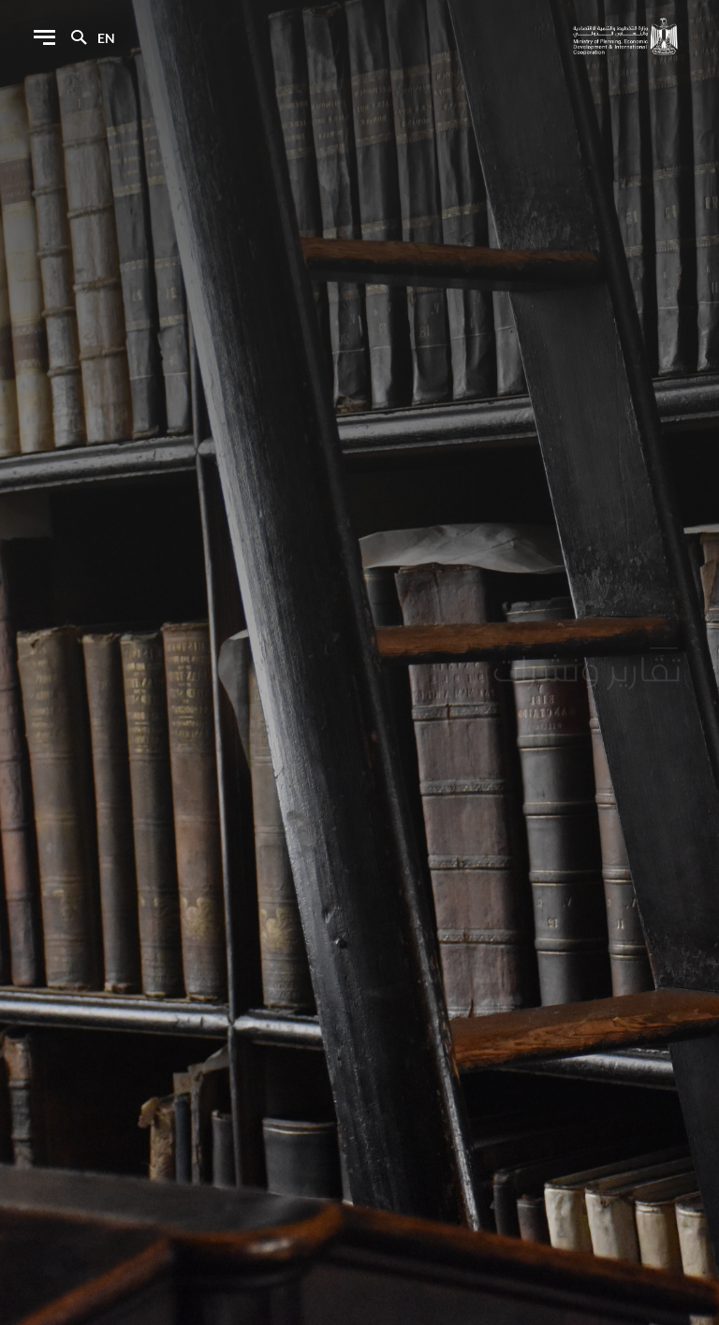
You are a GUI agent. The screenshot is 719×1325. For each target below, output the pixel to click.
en (106, 38)
